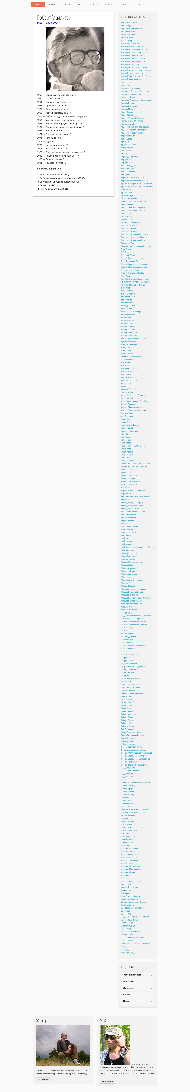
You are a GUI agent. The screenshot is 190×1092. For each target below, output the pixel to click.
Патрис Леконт (127, 658)
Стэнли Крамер (127, 795)
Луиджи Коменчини (129, 526)
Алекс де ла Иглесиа (130, 43)
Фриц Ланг (125, 875)
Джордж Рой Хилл (129, 333)
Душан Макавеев (128, 341)
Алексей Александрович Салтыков (136, 70)
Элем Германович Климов (132, 908)
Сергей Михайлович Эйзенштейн (135, 759)
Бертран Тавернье (129, 163)
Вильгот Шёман (128, 216)
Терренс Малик (127, 818)
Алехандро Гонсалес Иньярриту (135, 91)
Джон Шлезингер (128, 324)
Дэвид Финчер (127, 353)
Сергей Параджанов (130, 762)
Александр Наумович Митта (133, 58)
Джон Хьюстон (127, 321)
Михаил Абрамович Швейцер (133, 589)
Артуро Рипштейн (128, 145)
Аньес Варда (126, 139)
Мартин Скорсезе (128, 568)
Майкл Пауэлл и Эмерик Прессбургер (137, 547)
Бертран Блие (127, 160)
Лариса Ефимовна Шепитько (133, 491)
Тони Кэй (125, 833)
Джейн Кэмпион (128, 297)
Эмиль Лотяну (127, 923)
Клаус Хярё (126, 449)
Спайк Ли (125, 780)
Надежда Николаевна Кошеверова (136, 616)
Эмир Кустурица (128, 926)
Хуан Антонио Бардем (130, 896)
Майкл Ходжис (127, 550)
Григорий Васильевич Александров (136, 279)
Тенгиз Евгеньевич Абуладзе (133, 812)
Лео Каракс (126, 499)
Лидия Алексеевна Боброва (133, 511)
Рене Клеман (126, 696)
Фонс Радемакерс (129, 854)
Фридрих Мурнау (128, 872)
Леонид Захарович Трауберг (133, 505)
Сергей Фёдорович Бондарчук (134, 765)
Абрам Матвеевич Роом (131, 28)
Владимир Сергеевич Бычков (133, 237)
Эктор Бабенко (127, 905)
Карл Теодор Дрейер (130, 425)
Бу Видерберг (127, 195)
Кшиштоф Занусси (129, 479)
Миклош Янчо (127, 583)
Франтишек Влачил (129, 860)
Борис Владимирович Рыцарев (134, 180)
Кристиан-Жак (127, 473)
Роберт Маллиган (128, 714)
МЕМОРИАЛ (94, 4)
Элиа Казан (126, 911)
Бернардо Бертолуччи (130, 157)
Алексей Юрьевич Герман (132, 79)
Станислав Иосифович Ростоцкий (135, 783)
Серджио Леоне (128, 768)
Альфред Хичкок (128, 97)
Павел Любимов (128, 648)
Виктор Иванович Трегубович (133, 207)
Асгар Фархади (127, 148)
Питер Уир (125, 675)
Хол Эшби (125, 893)
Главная (38, 4)
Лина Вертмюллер (129, 514)
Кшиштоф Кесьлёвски (130, 481)
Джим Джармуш (128, 306)
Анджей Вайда (127, 103)
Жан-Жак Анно (127, 374)
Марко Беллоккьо (128, 556)
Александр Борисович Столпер (134, 49)
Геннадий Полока (128, 255)
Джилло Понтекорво (130, 303)
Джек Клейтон (127, 300)
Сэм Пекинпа (127, 800)
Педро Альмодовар (129, 663)
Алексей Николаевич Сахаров (134, 73)
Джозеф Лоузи (127, 309)
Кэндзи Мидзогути (129, 485)
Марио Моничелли (129, 553)
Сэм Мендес (126, 798)
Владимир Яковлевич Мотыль (134, 240)
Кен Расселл (126, 437)
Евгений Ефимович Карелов (133, 356)
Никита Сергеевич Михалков (133, 622)
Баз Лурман (126, 151)
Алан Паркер (126, 40)
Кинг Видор (126, 443)
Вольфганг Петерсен (130, 243)
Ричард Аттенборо (129, 702)
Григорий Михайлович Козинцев (135, 282)
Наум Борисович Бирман (132, 619)
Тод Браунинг (127, 824)
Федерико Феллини (129, 848)
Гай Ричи (125, 252)
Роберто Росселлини (130, 726)
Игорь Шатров (127, 398)
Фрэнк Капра (126, 878)
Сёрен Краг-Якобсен (130, 771)
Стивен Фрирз (127, 789)
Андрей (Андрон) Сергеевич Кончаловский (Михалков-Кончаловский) (133, 121)
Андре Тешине (127, 115)
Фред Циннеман (128, 863)
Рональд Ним (127, 741)
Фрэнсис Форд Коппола (131, 881)
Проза (79, 4)
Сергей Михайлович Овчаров (133, 756)
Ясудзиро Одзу (127, 953)
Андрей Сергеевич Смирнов (133, 133)
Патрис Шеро (127, 660)
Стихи (68, 4)
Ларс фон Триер (128, 493)
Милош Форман (128, 586)
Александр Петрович (130, 64)
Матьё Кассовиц (128, 577)
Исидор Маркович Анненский (133, 410)
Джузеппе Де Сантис (130, 335)
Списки (108, 4)
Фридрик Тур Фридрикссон (132, 866)
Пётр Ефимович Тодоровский (133, 666)
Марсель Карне (127, 565)
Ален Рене (125, 85)
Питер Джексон (127, 672)
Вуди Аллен (126, 249)
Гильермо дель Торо (130, 270)
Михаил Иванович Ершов (132, 592)
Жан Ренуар (126, 371)
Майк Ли (124, 538)
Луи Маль (125, 523)
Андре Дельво (127, 112)
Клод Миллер (127, 455)
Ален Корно (126, 82)
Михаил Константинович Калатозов (136, 598)
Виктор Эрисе (127, 213)
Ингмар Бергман (128, 404)
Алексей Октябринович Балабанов (136, 76)
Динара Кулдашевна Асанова (134, 339)
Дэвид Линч (126, 350)
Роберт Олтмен (127, 720)
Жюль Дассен (127, 386)
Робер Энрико (127, 711)
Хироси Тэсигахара (129, 887)
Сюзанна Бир (127, 804)
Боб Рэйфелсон (128, 172)
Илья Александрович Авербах (134, 401)
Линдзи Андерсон (128, 517)
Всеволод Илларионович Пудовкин (136, 246)
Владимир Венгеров (130, 231)
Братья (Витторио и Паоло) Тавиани (136, 183)
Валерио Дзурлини (129, 198)
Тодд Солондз (127, 827)
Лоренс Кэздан (127, 520)
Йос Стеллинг (127, 416)
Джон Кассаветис (128, 315)
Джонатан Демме (128, 327)
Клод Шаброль (127, 461)
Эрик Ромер (126, 929)
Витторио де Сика (129, 225)
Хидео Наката (127, 884)
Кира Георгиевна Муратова (132, 446)
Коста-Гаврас (127, 470)
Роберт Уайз (126, 723)
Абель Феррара (128, 25)
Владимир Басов (128, 228)
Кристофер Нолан (129, 476)
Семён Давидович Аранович (133, 750)
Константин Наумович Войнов (134, 467)
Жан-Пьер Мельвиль (130, 380)
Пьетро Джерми (128, 690)
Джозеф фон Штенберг (131, 312)
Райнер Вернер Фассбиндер (133, 693)
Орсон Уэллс (126, 643)
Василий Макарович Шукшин (133, 201)
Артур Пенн (126, 142)
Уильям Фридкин (128, 842)
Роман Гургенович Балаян (132, 735)
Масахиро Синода (129, 574)
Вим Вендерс (127, 219)
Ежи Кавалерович (129, 359)
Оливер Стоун (127, 640)
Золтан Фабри (127, 392)
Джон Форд (126, 318)
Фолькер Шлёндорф (130, 851)
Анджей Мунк (127, 109)
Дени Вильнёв (127, 291)
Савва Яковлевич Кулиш (131, 747)
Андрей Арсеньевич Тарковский (135, 127)
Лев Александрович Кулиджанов (135, 496)
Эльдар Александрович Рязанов (135, 917)
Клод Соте (125, 458)
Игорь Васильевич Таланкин (133, 395)
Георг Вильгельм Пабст (131, 261)
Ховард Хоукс (127, 890)
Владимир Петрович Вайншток (134, 234)
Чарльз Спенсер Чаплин (131, 899)
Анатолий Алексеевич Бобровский (136, 100)
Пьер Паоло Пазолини (130, 687)
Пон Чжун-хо (126, 681)
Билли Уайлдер (128, 166)
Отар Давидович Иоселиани (133, 646)
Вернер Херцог (127, 204)
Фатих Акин (126, 845)
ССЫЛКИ (140, 4)
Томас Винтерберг (129, 830)
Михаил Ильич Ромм (130, 595)
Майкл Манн (126, 544)
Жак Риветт (126, 365)
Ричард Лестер (127, 705)
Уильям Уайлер (128, 839)
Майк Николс (126, 541)
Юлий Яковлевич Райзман (132, 938)
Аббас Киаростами (129, 22)
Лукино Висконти (128, 532)
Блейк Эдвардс (127, 168)
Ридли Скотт (126, 699)
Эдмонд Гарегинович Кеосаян (134, 902)
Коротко (124, 4)
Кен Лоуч (125, 434)
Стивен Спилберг (128, 786)
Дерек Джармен (128, 294)
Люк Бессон (126, 535)
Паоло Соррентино (129, 654)
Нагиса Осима (127, 613)
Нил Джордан (127, 634)
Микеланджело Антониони (132, 580)
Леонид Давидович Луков (132, 502)
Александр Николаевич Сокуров (135, 61)
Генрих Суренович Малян (132, 258)
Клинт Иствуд (127, 452)
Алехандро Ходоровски (131, 94)
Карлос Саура (127, 428)
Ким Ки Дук (126, 440)
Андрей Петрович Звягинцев (133, 130)
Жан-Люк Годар (128, 377)
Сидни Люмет (127, 774)
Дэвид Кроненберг (129, 344)
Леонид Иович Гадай (130, 508)
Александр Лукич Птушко (132, 55)
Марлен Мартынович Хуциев (133, 562)
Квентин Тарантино (129, 431)
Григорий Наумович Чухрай (133, 285)
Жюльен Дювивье (129, 389)
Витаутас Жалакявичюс (131, 222)
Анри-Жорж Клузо (129, 136)
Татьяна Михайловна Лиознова (134, 809)
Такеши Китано (127, 806)
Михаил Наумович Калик (131, 601)
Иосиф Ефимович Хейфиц (132, 407)
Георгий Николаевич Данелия (134, 267)
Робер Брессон (127, 708)
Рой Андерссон (127, 729)
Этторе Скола (127, 935)
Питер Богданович (129, 669)
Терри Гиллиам (127, 821)
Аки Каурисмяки (128, 31)
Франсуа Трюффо (129, 857)
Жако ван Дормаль (129, 368)
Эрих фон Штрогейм (130, 932)
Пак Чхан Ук (126, 652)
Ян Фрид (125, 950)
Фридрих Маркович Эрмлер (133, 869)
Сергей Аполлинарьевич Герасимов (136, 753)
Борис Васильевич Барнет (132, 178)
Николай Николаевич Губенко (134, 625)
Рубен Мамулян (128, 744)
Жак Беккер (126, 362)
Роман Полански (128, 738)
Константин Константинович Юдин (136, 464)
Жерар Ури (126, 383)
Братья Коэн (126, 192)
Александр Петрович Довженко (134, 67)
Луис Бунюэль (127, 529)
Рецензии (52, 4)
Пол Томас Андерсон (130, 678)
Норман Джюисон (128, 637)
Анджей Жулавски (129, 106)
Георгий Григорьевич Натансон (134, 264)
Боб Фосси (125, 174)
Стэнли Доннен (127, 792)
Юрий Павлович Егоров (131, 941)
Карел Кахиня (127, 419)
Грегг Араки (126, 276)
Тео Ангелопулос (128, 815)
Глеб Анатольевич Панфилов (133, 273)
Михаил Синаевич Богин (131, 604)
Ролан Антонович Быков (131, 732)
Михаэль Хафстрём (129, 610)
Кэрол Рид (125, 487)
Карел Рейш (126, 422)
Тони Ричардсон (128, 836)
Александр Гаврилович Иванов (134, 52)
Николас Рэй (126, 631)
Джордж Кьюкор (128, 330)
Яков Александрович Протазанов (135, 944)
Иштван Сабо (127, 413)
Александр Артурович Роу (132, 46)
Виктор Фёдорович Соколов (133, 210)
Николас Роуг (127, 628)
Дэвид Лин (125, 347)
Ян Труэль (125, 947)
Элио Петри (126, 914)
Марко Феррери (128, 559)
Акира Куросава (128, 34)
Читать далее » (43, 1079)
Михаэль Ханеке (128, 607)
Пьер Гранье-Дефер (130, 684)
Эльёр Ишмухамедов (130, 920)
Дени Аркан (126, 288)
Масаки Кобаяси (128, 571)
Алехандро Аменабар (130, 88)
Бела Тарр (125, 154)
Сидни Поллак (127, 777)
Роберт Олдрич (127, 717)
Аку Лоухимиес (127, 37)
